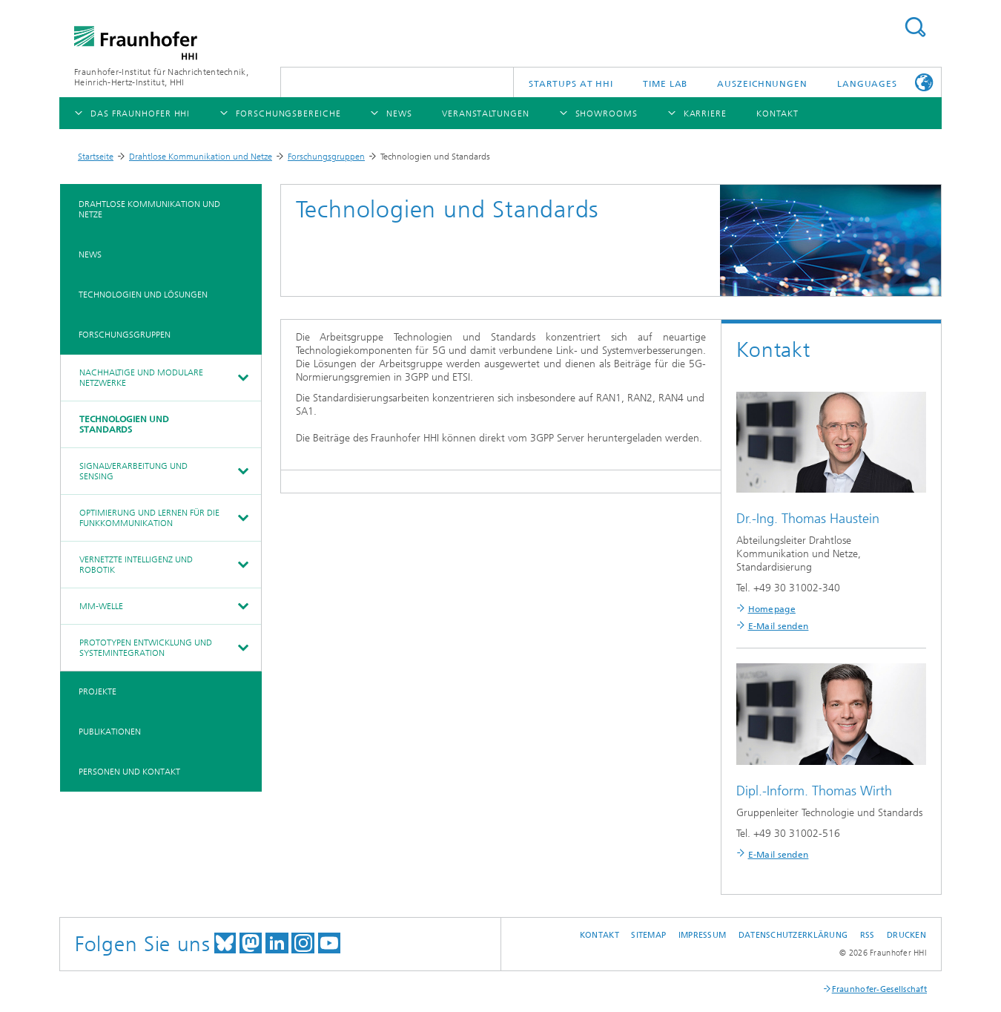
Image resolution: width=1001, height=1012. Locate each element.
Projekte (97, 691)
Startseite (95, 156)
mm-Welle (101, 606)
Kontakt (599, 935)
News (90, 254)
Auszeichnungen (762, 84)
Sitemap (648, 935)
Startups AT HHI (571, 84)
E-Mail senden (778, 626)
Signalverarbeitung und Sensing (133, 471)
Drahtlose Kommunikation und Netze (200, 156)
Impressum (702, 935)
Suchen (915, 27)
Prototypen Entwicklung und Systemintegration (145, 647)
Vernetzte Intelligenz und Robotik (136, 564)
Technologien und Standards (124, 424)
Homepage (772, 609)
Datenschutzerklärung (793, 935)
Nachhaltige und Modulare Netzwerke (141, 377)
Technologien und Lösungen (143, 294)
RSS (867, 935)
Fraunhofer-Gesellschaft (879, 989)
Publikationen (110, 731)
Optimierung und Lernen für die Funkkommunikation (149, 517)
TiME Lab (665, 84)
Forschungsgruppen (326, 156)
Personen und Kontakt (129, 771)
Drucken (906, 935)
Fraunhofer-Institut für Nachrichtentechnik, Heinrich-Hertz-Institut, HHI (161, 77)
